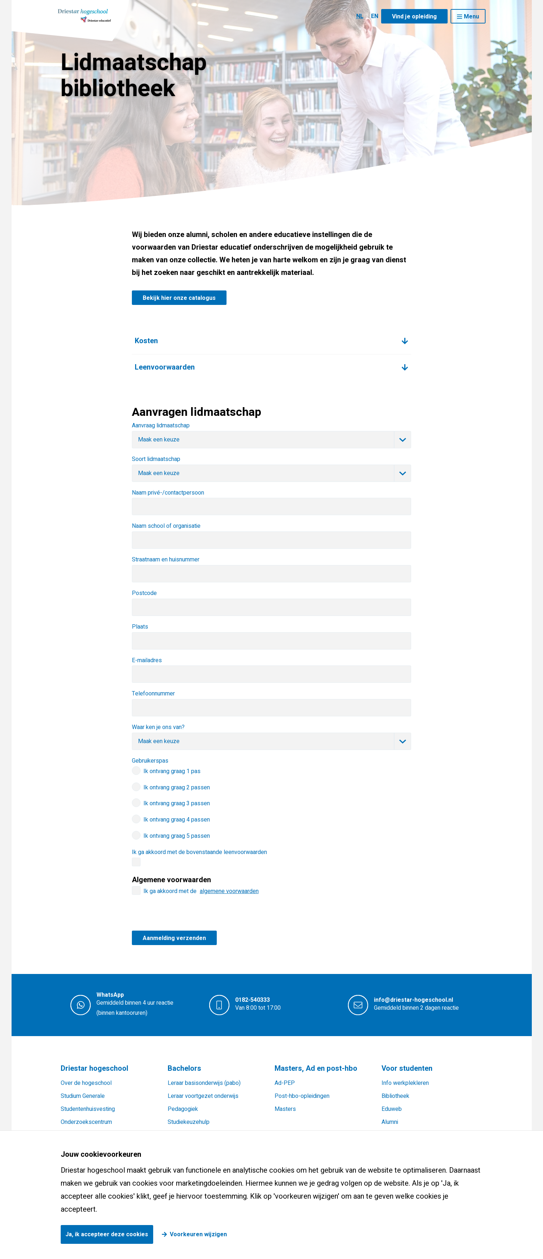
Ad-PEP (285, 1083)
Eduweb (392, 1109)
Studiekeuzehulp (189, 1122)
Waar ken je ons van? (158, 727)
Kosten (146, 341)
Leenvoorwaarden (165, 367)
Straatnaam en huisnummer (165, 559)
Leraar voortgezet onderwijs (203, 1096)
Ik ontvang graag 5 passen (176, 836)
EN (374, 16)
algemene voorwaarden (229, 891)
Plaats (140, 626)
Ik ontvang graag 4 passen (176, 819)
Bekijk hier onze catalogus (179, 298)
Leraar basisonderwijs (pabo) (204, 1083)
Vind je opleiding (414, 16)
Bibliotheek (395, 1096)
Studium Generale (83, 1096)
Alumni (390, 1122)
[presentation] (187, 916)
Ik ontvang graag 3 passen (176, 803)
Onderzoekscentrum (86, 1122)
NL (359, 16)
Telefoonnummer (153, 693)
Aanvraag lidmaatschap (161, 425)
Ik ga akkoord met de (201, 891)
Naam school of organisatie (166, 526)
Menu (471, 16)
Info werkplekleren (405, 1083)
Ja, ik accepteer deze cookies (106, 1234)
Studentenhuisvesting (88, 1109)
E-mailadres (147, 660)
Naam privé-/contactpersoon (168, 492)
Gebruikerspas (150, 760)
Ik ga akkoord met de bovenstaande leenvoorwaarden (199, 852)
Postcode (144, 593)
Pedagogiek (183, 1109)
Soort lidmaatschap (156, 459)
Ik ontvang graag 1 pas (172, 771)
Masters (285, 1109)
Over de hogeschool (86, 1083)
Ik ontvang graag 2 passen (176, 787)
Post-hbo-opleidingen (302, 1096)
